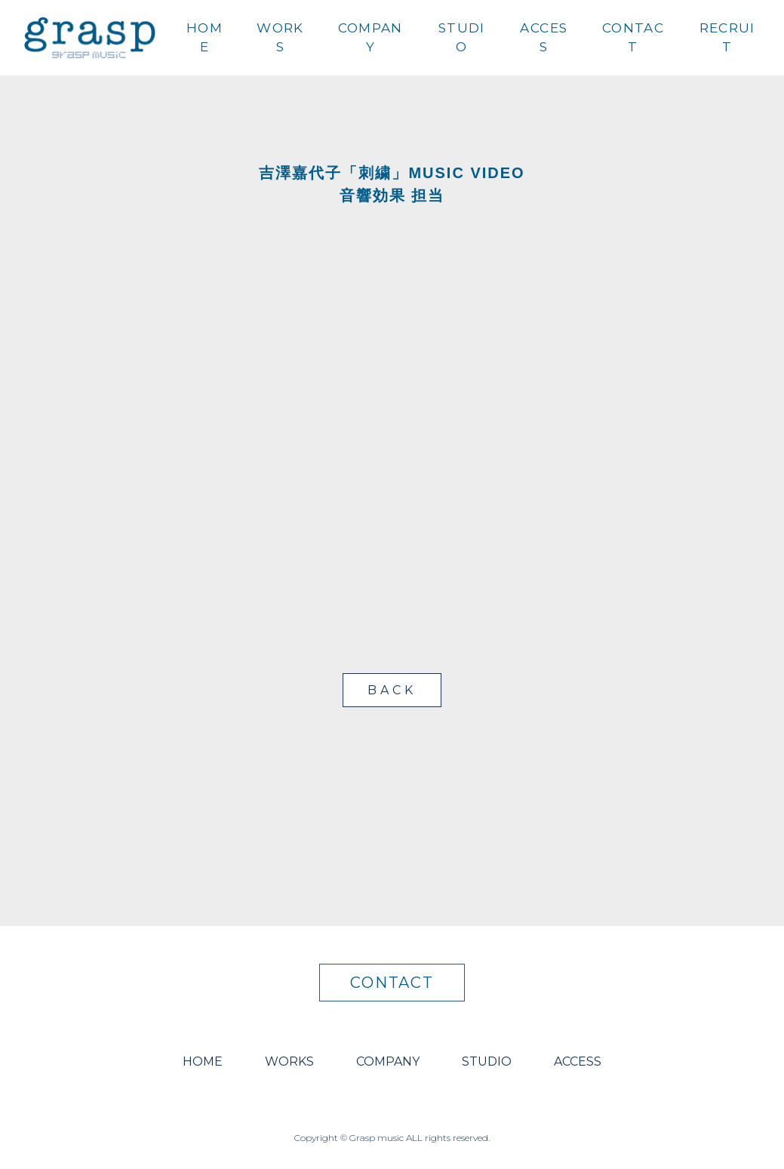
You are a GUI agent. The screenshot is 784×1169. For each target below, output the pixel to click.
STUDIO (461, 37)
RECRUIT (727, 37)
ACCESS (543, 37)
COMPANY (370, 37)
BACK (391, 690)
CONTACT (633, 37)
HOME (204, 37)
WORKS (280, 37)
